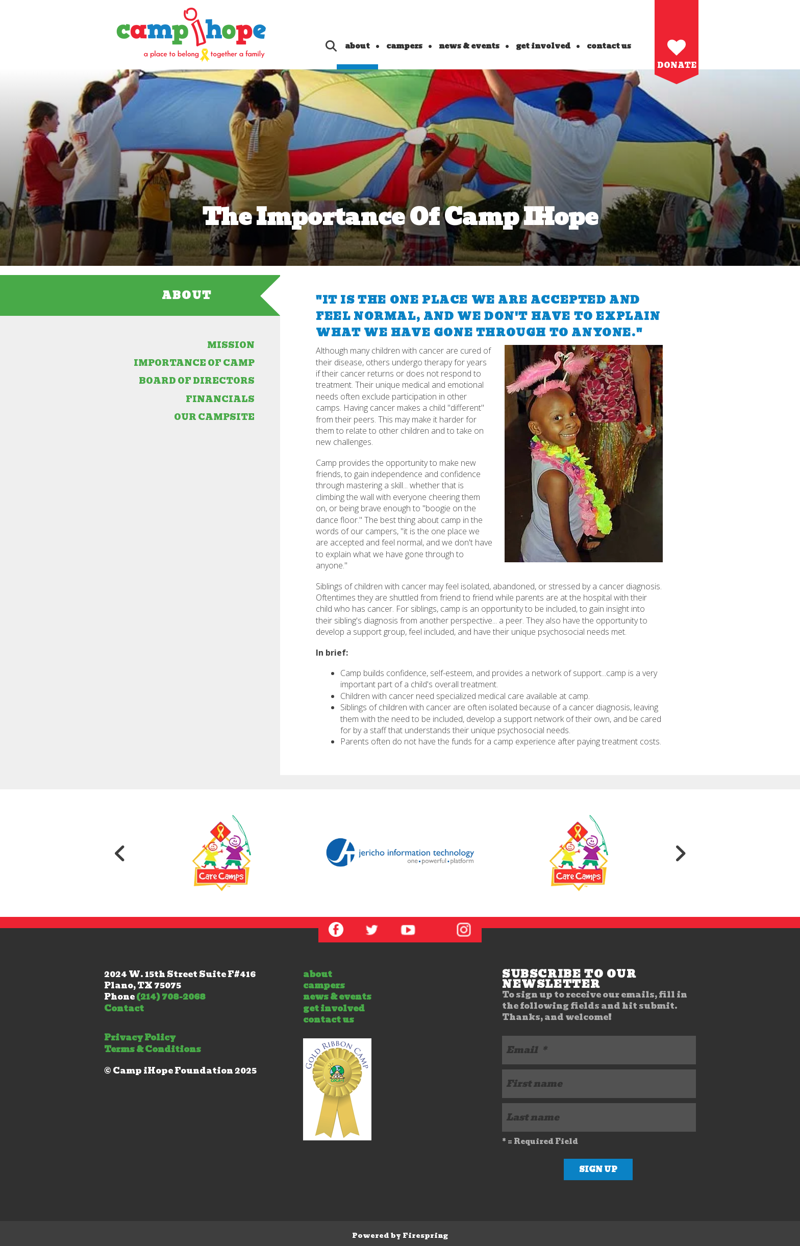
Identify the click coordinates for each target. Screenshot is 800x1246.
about (357, 46)
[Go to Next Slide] (680, 853)
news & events (469, 46)
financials (220, 399)
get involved (543, 46)
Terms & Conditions (152, 1049)
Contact (124, 1008)
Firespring (425, 1235)
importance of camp (194, 363)
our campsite (214, 417)
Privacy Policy (140, 1037)
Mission (231, 345)
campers (404, 46)
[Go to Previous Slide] (120, 853)
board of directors (197, 381)
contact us (609, 46)
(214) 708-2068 (171, 996)
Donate (676, 65)
